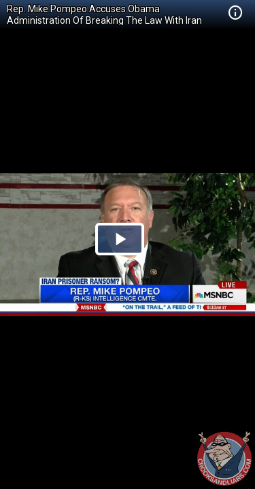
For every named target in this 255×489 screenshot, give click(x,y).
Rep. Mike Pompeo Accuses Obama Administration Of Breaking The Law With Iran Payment (104, 20)
